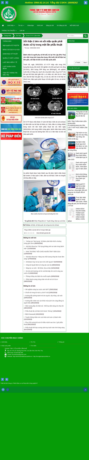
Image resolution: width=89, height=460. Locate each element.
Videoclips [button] (30, 25)
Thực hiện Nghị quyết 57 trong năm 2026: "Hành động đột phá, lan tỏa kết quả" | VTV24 (77, 201)
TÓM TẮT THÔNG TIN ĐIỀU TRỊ (10, 74)
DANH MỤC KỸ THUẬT (10, 54)
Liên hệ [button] (22, 30)
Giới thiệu (4, 342)
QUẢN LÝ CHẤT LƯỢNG (11, 58)
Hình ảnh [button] (40, 25)
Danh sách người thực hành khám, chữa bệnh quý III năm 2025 (77, 156)
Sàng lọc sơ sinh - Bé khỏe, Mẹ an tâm (38, 268)
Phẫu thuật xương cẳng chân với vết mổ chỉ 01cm (42, 279)
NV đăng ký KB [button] (62, 25)
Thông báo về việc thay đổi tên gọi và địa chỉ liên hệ (82, 114)
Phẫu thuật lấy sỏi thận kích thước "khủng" (39, 311)
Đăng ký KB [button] (50, 25)
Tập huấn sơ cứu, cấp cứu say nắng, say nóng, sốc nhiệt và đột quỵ (78, 136)
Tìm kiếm (33, 345)
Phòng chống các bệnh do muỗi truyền (38, 276)
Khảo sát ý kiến (6, 345)
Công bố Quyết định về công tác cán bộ (38, 265)
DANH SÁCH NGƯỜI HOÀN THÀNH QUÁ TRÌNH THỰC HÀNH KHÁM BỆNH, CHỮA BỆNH (76, 215)
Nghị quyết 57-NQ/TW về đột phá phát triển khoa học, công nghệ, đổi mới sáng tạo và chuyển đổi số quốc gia (77, 189)
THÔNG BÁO (7, 41)
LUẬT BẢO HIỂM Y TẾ (10, 62)
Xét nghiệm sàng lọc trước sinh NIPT (37, 289)
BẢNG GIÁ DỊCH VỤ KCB (11, 49)
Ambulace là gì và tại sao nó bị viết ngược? (40, 262)
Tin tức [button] (21, 26)
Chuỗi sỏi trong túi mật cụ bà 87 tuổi (37, 292)
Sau (85, 62)
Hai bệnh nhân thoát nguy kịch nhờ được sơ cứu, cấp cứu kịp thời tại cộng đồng (77, 146)
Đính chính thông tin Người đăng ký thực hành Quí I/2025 (81, 177)
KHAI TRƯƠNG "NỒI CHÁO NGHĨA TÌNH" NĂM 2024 (43, 251)
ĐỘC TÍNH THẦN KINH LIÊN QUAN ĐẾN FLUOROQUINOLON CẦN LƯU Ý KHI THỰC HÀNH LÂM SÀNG (77, 125)
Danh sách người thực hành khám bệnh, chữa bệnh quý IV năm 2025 (81, 166)
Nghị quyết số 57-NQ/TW (11, 45)
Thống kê (61, 342)
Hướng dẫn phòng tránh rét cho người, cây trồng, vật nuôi (43, 295)
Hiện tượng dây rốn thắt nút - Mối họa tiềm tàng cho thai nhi (44, 306)
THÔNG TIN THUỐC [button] (9, 31)
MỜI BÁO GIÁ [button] (74, 25)
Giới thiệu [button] (11, 26)
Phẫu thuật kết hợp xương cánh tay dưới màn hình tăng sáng (45, 327)
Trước (77, 62)
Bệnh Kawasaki (30, 314)
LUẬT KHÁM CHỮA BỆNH (9, 67)
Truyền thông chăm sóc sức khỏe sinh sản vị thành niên (43, 317)
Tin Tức (33, 342)
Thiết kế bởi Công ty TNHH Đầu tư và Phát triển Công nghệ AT (19, 383)
